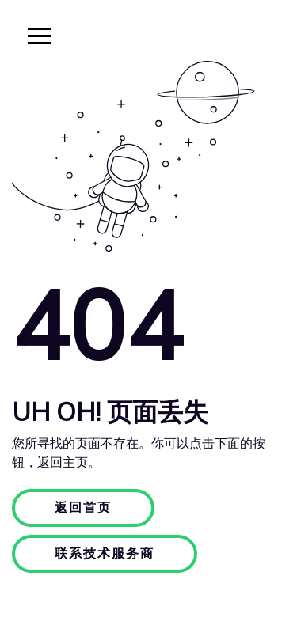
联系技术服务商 (104, 553)
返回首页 (83, 508)
